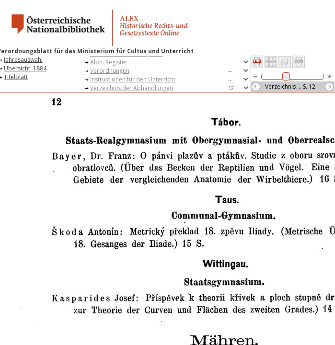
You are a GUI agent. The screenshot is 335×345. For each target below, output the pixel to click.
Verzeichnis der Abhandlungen (131, 88)
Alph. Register (108, 62)
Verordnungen (109, 71)
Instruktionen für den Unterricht (132, 79)
